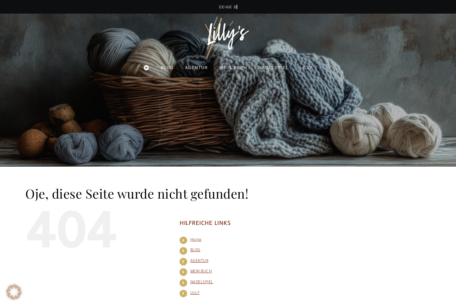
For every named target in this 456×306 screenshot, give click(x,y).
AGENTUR (199, 261)
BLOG (195, 250)
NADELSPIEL (201, 282)
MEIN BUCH (201, 272)
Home (196, 240)
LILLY (195, 293)
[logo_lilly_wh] (228, 26)
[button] (14, 292)
